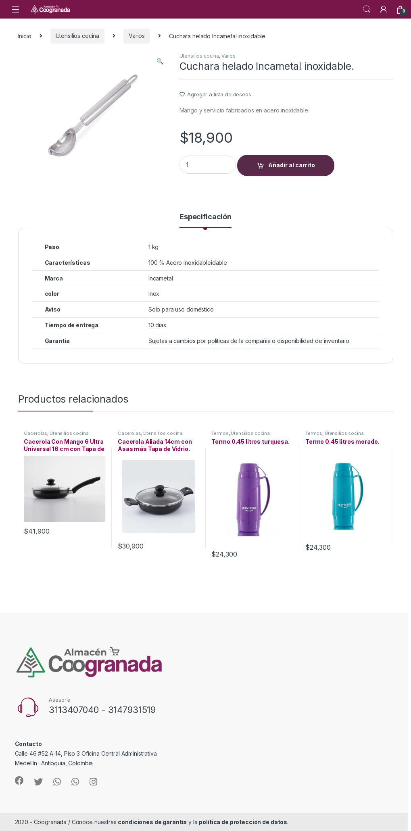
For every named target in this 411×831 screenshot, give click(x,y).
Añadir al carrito (291, 165)
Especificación (205, 217)
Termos (219, 433)
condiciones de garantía (152, 822)
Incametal (160, 278)
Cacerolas (35, 433)
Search (366, 9)
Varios (137, 35)
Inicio (24, 35)
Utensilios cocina (78, 35)
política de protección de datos (243, 822)
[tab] (205, 220)
